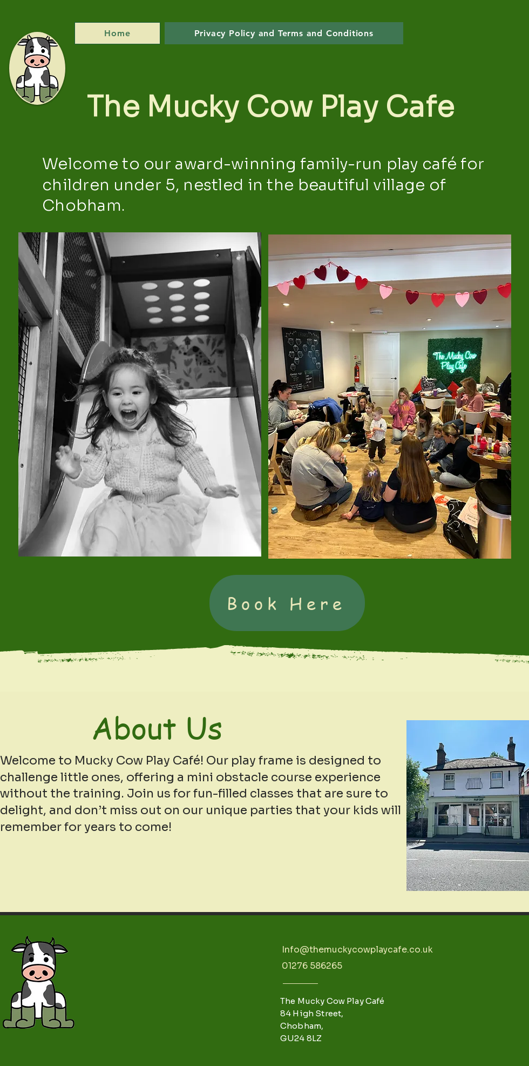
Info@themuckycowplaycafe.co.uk (357, 949)
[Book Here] (287, 603)
